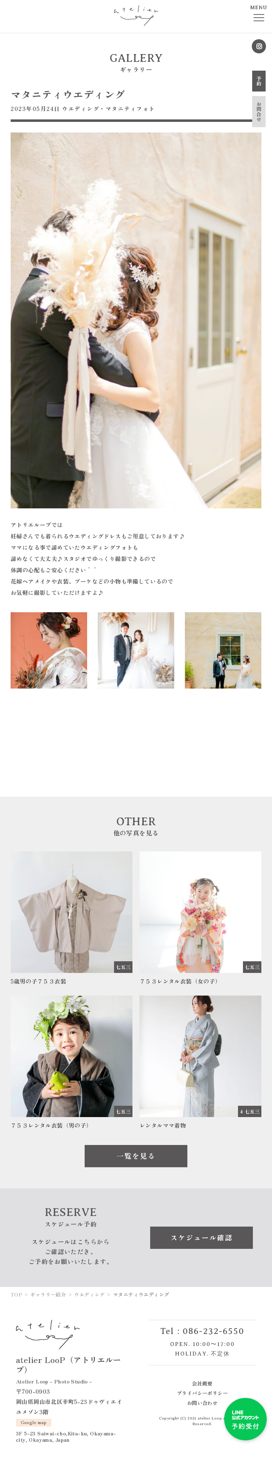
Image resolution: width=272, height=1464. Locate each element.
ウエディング (80, 108)
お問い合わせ (202, 1402)
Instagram (259, 46)
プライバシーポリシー (202, 1393)
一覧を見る (136, 1156)
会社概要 (202, 1383)
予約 (258, 81)
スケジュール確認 (201, 1237)
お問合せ (258, 111)
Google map (34, 1422)
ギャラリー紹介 (48, 1294)
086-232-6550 (213, 1331)
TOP (16, 1294)
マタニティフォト (130, 108)
